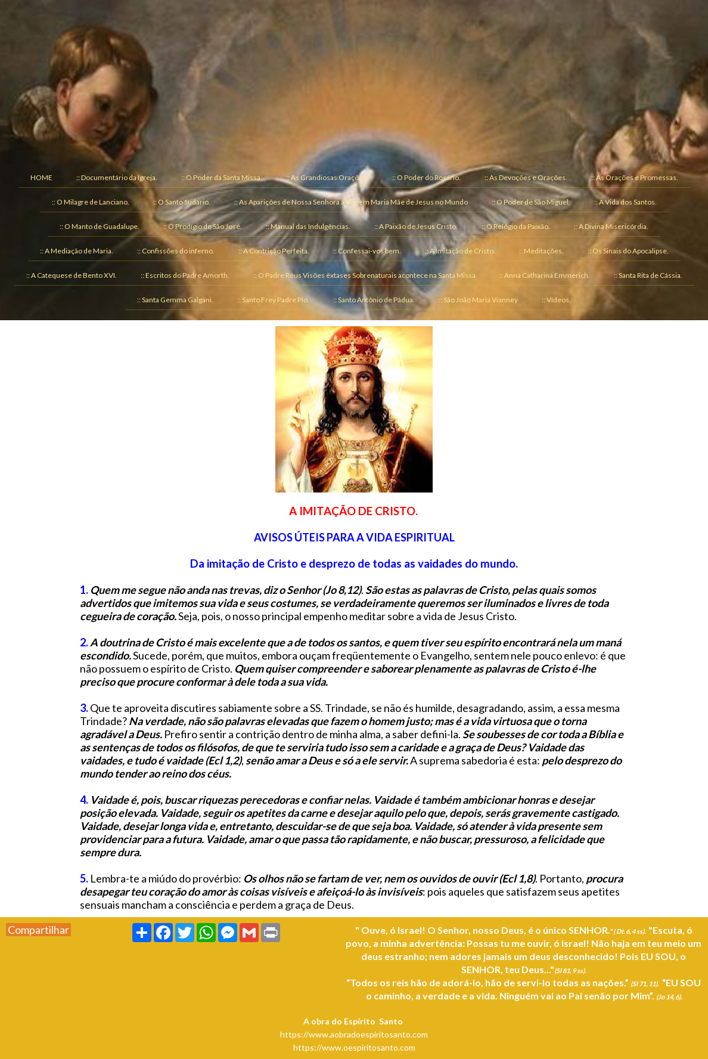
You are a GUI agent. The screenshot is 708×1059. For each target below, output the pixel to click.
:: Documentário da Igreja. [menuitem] (116, 177)
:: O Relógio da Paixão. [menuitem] (516, 226)
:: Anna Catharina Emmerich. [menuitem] (544, 275)
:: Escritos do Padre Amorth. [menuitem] (185, 275)
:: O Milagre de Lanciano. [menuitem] (90, 201)
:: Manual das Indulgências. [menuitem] (308, 226)
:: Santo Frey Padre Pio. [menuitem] (273, 299)
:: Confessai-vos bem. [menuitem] (367, 250)
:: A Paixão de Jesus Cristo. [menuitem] (416, 226)
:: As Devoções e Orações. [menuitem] (526, 177)
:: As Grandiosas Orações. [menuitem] (327, 177)
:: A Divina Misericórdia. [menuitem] (611, 226)
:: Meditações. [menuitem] (541, 250)
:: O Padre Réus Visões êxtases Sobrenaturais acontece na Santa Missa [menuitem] (364, 275)
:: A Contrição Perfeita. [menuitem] (273, 250)
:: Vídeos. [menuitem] (556, 299)
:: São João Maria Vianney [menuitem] (478, 299)
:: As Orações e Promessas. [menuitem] (634, 177)
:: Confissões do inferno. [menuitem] (176, 250)
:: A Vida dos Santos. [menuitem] (625, 201)
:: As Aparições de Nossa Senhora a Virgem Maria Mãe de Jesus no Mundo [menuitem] (351, 201)
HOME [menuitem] (41, 177)
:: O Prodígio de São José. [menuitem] (202, 226)
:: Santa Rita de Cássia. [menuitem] (648, 275)
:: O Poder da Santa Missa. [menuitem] (221, 177)
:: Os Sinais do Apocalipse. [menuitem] (628, 250)
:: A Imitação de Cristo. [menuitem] (460, 250)
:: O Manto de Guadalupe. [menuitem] (99, 226)
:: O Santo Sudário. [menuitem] (181, 201)
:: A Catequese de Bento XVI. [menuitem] (71, 275)
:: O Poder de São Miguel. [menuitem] (531, 201)
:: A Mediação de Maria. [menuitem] (76, 250)
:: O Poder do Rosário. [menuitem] (426, 177)
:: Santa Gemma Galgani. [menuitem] (175, 299)
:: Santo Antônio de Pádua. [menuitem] (374, 299)
